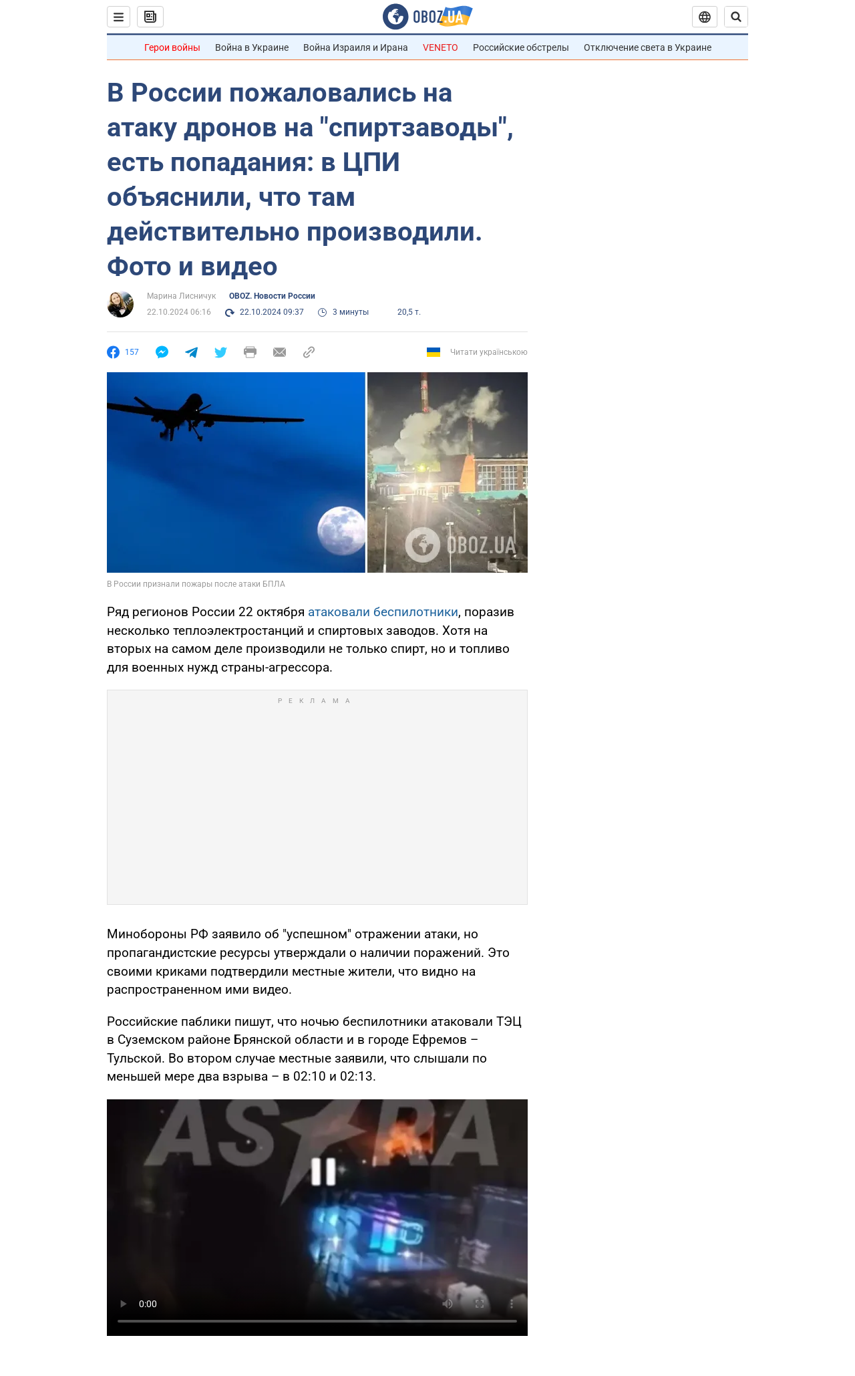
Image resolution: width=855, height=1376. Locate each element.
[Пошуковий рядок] (736, 17)
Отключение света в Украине (647, 47)
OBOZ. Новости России (272, 296)
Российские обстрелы (521, 47)
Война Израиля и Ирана (355, 47)
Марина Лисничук (181, 296)
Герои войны (172, 47)
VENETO (440, 47)
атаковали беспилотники (383, 612)
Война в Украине (252, 47)
